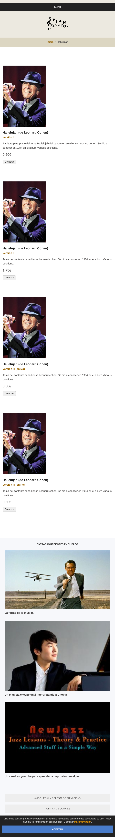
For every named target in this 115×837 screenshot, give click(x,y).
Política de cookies (57, 808)
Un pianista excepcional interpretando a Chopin (36, 694)
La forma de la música (19, 612)
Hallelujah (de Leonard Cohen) (25, 132)
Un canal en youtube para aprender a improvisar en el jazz (43, 776)
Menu (57, 7)
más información (82, 821)
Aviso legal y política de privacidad (57, 798)
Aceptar (57, 829)
